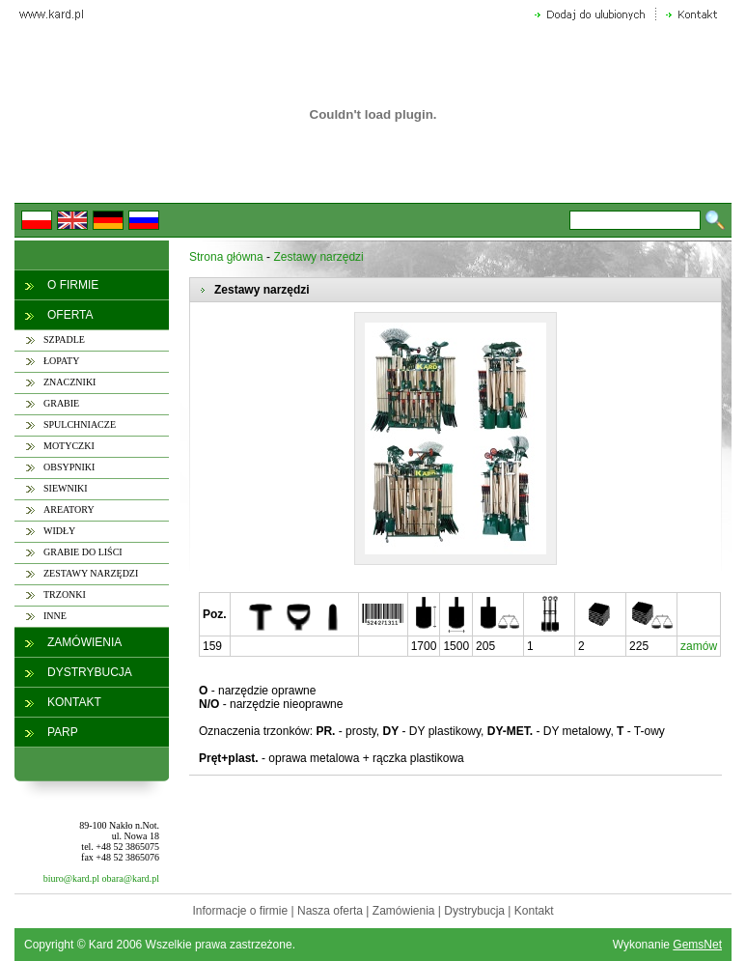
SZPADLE (64, 339)
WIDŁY (59, 530)
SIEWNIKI (65, 488)
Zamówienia (404, 911)
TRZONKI (64, 594)
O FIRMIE (72, 285)
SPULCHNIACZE (79, 424)
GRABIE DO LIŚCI (83, 552)
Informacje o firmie (240, 911)
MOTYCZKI (69, 445)
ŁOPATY (61, 360)
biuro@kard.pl (71, 878)
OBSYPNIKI (69, 467)
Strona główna (226, 257)
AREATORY (69, 509)
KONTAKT (74, 702)
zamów (698, 646)
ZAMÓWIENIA (84, 642)
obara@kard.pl (130, 878)
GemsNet (697, 944)
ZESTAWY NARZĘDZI (90, 573)
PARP (62, 732)
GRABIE (61, 403)
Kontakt (534, 911)
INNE (55, 615)
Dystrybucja (474, 911)
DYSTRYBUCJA (89, 672)
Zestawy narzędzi (318, 257)
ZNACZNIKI (69, 382)
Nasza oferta (330, 911)
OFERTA (70, 315)
